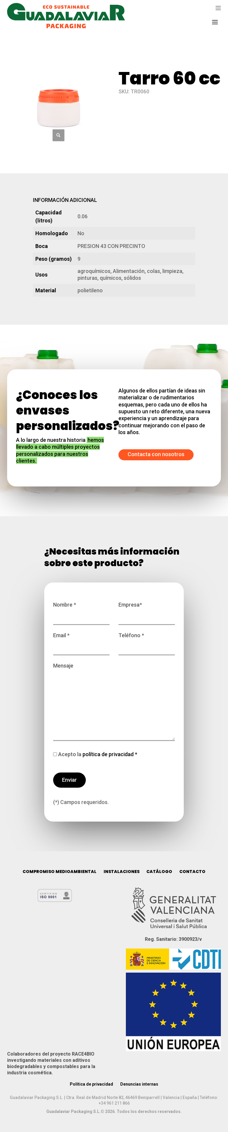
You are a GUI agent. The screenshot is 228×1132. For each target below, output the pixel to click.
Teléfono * (146, 641)
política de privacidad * (109, 754)
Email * (81, 641)
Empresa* (146, 611)
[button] (58, 135)
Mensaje (114, 702)
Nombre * (81, 611)
